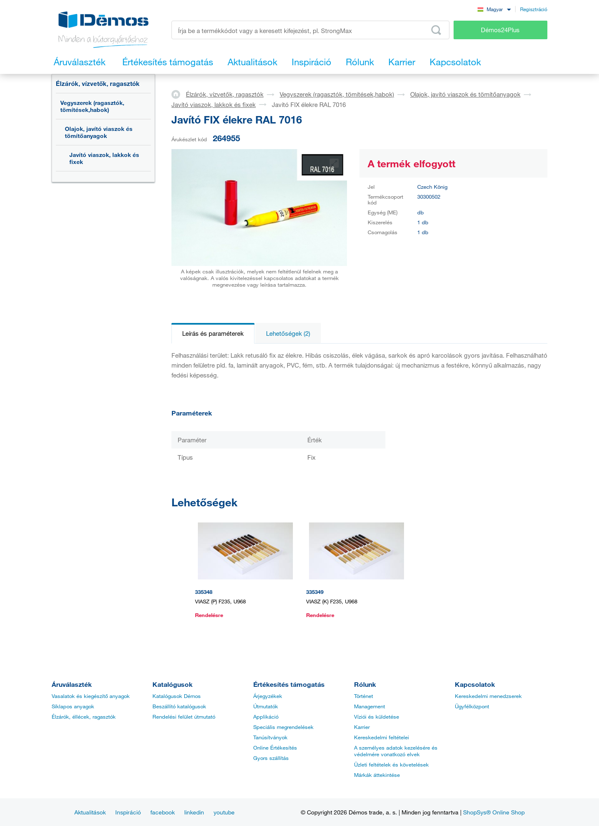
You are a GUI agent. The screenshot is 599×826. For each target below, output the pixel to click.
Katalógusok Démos (176, 696)
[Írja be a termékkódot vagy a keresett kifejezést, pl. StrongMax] (310, 30)
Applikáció (265, 716)
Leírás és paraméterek (213, 333)
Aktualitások (90, 812)
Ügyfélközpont (472, 706)
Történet (363, 696)
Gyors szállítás (271, 758)
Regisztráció (533, 9)
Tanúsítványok (270, 737)
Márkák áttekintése (377, 774)
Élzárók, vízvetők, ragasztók (98, 83)
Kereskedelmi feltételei (381, 737)
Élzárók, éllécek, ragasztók (84, 716)
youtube (224, 812)
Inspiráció (128, 812)
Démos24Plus (500, 29)
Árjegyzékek (267, 696)
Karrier (362, 727)
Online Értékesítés (275, 747)
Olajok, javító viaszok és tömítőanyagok (99, 132)
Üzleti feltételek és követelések (391, 764)
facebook (162, 812)
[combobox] (494, 9)
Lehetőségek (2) (288, 333)
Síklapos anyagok (73, 706)
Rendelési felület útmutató (183, 716)
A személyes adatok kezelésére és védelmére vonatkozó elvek (395, 750)
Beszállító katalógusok (179, 706)
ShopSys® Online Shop (494, 812)
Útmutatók (265, 706)
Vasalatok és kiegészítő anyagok (91, 696)
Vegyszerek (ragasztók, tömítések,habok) (92, 106)
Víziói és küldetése (376, 716)
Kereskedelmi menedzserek (488, 696)
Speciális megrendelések (283, 727)
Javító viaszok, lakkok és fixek (104, 158)
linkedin (194, 812)
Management (369, 706)
